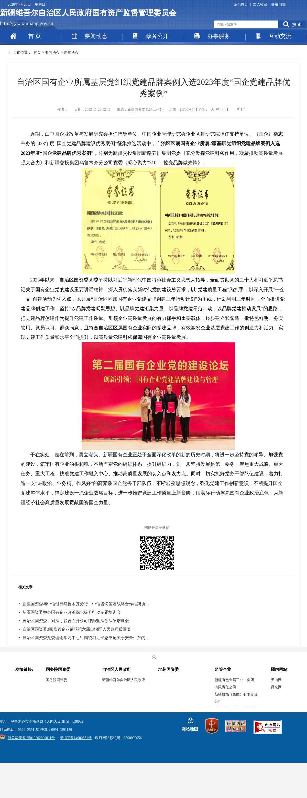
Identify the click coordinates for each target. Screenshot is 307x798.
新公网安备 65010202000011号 (30, 738)
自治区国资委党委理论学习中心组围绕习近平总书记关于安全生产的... (85, 637)
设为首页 (241, 4)
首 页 (34, 36)
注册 (283, 4)
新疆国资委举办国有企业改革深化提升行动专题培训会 (72, 612)
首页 (37, 52)
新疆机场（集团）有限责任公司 (236, 697)
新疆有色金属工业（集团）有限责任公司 (236, 683)
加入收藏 (260, 4)
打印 (241, 110)
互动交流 (280, 36)
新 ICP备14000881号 (76, 738)
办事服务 (218, 36)
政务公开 (157, 36)
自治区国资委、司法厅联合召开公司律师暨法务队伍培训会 (76, 621)
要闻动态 (96, 36)
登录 (275, 4)
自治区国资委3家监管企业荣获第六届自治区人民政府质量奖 (77, 629)
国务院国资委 (56, 680)
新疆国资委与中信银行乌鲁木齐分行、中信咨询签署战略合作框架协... (85, 604)
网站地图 (190, 729)
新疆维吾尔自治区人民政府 (123, 680)
